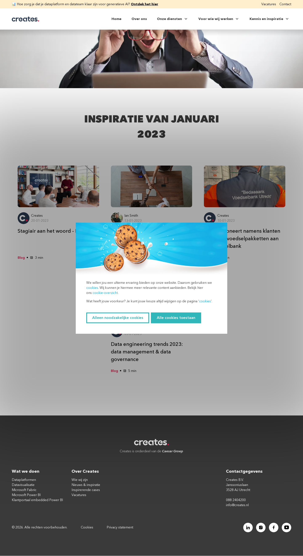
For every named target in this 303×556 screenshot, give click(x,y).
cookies (92, 287)
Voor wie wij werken (218, 18)
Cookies (87, 527)
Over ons (139, 19)
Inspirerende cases (86, 490)
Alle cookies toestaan (176, 317)
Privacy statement (120, 527)
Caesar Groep (172, 451)
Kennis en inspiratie (270, 18)
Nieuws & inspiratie (86, 485)
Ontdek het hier (144, 4)
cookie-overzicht (105, 293)
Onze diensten (172, 18)
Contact (285, 4)
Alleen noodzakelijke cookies (117, 317)
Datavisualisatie (23, 485)
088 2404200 (236, 500)
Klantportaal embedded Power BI (37, 500)
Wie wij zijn (80, 480)
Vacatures (268, 4)
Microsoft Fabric (24, 490)
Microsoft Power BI (26, 495)
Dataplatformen (24, 480)
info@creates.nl (237, 505)
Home (116, 19)
